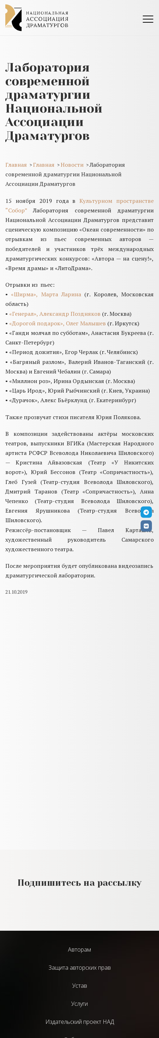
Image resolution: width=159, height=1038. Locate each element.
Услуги (79, 1004)
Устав (79, 985)
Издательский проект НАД (79, 1022)
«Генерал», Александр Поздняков (55, 314)
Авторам (79, 949)
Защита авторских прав (80, 967)
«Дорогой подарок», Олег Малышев (57, 323)
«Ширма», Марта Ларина (46, 294)
